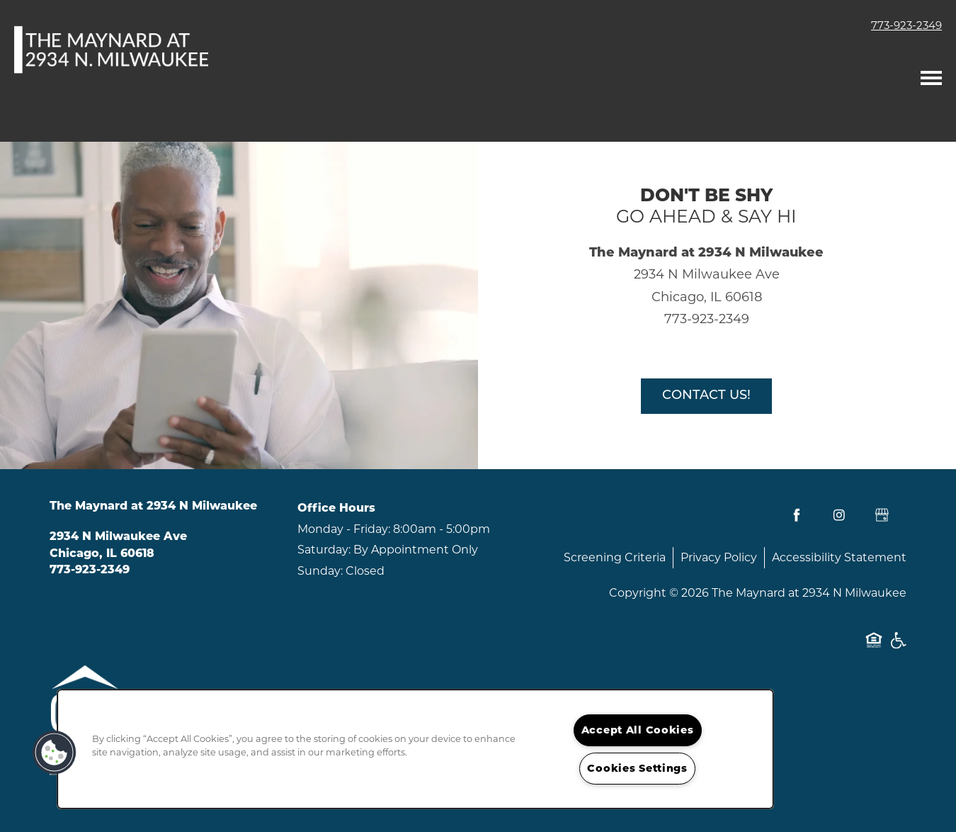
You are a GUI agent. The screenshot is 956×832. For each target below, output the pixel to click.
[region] (415, 749)
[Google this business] (881, 515)
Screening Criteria (615, 557)
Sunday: (320, 571)
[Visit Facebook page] (796, 515)
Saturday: (324, 549)
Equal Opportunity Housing (873, 647)
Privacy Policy (719, 557)
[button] (54, 752)
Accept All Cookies (637, 730)
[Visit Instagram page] (839, 515)
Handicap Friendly (897, 647)
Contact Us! (706, 396)
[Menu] (931, 74)
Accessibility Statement (839, 557)
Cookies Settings (637, 768)
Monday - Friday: (343, 529)
